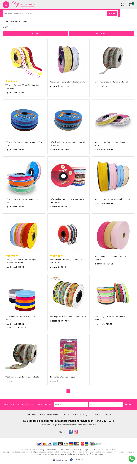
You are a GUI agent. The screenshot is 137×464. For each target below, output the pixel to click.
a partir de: (10, 92)
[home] (23, 4)
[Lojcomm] (76, 459)
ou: (13, 327)
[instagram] (76, 432)
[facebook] (71, 432)
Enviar (128, 404)
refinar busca (35, 33)
